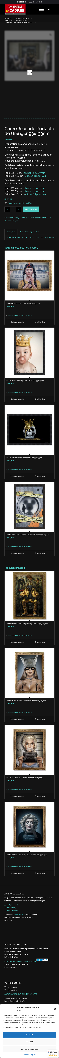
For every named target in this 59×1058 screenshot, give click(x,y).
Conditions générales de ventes (16, 964)
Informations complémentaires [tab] (30, 232)
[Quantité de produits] (13, 209)
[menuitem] (40, 9)
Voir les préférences (29, 1049)
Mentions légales (30, 1055)
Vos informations (10, 990)
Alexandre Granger (11, 221)
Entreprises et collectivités (14, 1001)
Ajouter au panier (31, 209)
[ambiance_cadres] (24, 9)
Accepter (29, 1034)
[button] (55, 1008)
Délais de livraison (11, 957)
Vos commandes (10, 987)
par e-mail (33, 915)
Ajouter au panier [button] (17, 322)
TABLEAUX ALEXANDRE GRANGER (33, 218)
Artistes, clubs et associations (15, 998)
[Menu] (40, 9)
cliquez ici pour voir (34, 172)
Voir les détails (40, 322)
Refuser (29, 1042)
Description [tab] (11, 232)
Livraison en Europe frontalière (16, 954)
